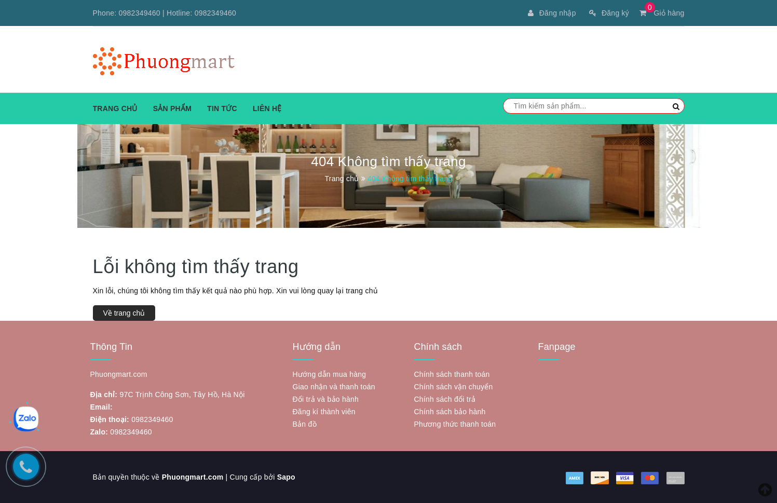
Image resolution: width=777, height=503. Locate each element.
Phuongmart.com (193, 477)
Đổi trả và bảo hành (326, 399)
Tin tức (222, 108)
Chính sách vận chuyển (453, 387)
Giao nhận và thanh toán (334, 387)
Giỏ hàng (661, 13)
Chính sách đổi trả (445, 399)
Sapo (286, 477)
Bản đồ (305, 424)
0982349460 (139, 13)
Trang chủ (115, 108)
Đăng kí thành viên (324, 411)
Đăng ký (609, 13)
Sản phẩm (172, 108)
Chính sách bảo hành (450, 411)
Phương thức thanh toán (455, 424)
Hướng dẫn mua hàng (329, 374)
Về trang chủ (124, 313)
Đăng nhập (552, 13)
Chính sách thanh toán (452, 374)
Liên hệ (267, 108)
